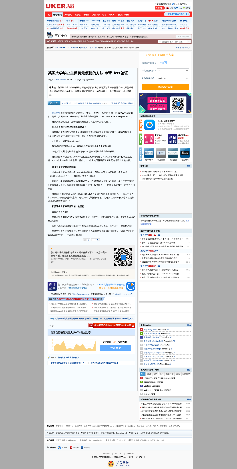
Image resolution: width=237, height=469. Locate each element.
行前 (168, 24)
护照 (118, 24)
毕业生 (68, 358)
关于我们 (106, 453)
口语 (104, 24)
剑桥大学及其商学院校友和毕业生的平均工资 (160, 255)
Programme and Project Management (159, 378)
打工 (140, 28)
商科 (87, 21)
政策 (122, 21)
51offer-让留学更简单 (166, 121)
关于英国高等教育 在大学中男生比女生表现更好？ (162, 239)
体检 (128, 28)
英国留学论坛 (174, 426)
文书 (49, 24)
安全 (144, 28)
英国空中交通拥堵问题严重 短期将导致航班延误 (76, 319)
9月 (156, 28)
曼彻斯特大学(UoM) (152, 337)
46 (170, 364)
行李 (134, 24)
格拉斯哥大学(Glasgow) (154, 360)
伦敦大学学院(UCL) (152, 333)
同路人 (111, 15)
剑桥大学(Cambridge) (153, 349)
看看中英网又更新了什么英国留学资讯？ (67, 363)
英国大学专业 (89, 426)
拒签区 (145, 37)
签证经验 (75, 37)
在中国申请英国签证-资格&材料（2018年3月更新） (162, 411)
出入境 (129, 24)
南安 (154, 24)
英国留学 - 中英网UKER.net (114, 457)
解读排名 (95, 28)
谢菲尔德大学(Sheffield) (154, 341)
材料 (118, 21)
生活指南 (183, 24)
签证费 (79, 41)
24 (174, 341)
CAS (89, 41)
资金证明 (99, 41)
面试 (57, 28)
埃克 (176, 28)
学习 (144, 21)
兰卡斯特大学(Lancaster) (154, 356)
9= (175, 356)
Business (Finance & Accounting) (157, 390)
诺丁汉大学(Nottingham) (154, 353)
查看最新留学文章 (183, 48)
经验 (108, 21)
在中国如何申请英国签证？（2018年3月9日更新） (162, 418)
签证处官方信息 (121, 37)
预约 (123, 41)
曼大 (158, 24)
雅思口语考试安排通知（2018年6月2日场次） (160, 270)
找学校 (77, 15)
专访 (49, 28)
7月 (149, 28)
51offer (62, 447)
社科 (81, 28)
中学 (72, 21)
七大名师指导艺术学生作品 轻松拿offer (157, 179)
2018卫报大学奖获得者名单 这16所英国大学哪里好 (162, 246)
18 (174, 353)
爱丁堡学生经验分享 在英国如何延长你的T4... (112, 304)
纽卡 (156, 21)
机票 (132, 21)
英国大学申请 (121, 426)
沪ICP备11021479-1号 (136, 457)
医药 (85, 28)
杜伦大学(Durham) (151, 345)
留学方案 (60, 24)
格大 (150, 24)
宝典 (61, 28)
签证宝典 (182, 135)
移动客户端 (184, 28)
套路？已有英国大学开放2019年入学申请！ (159, 243)
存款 (93, 41)
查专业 (86, 15)
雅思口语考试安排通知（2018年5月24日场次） (161, 274)
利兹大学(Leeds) (151, 330)
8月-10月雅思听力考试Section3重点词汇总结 (118, 319)
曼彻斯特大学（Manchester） (92, 440)
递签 (119, 41)
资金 (122, 24)
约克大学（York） (158, 440)
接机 (132, 28)
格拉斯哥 (185, 160)
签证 (164, 24)
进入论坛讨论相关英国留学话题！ (104, 363)
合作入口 (118, 453)
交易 (168, 28)
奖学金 (54, 24)
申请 (168, 21)
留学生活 (163, 426)
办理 (114, 24)
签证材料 (84, 37)
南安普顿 (173, 160)
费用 (53, 28)
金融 (81, 24)
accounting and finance (153, 382)
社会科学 (169, 374)
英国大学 (56, 113)
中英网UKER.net (61, 48)
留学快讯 (59, 426)
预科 (53, 21)
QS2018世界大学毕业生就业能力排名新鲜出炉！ (161, 262)
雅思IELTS (109, 426)
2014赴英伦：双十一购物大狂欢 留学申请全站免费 (162, 175)
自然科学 (186, 374)
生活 (164, 28)
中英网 (74, 447)
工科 (85, 24)
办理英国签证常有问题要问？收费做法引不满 (112, 307)
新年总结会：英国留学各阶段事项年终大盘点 (159, 172)
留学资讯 (57, 15)
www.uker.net (60, 80)
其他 (97, 24)
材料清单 (113, 41)
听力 (104, 28)
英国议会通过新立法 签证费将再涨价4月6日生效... (162, 415)
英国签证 (84, 48)
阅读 (108, 28)
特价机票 (140, 426)
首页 (49, 15)
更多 (189, 166)
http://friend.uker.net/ (123, 294)
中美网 (85, 447)
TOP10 (73, 24)
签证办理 (110, 37)
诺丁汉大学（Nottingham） (67, 440)
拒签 (118, 28)
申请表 (106, 41)
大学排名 (68, 15)
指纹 (84, 41)
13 (168, 330)
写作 (108, 24)
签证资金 (101, 37)
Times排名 (69, 426)
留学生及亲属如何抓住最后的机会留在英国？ (112, 311)
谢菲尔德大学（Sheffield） (139, 440)
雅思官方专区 (123, 15)
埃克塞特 (161, 160)
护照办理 (92, 37)
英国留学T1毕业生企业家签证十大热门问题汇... (69, 311)
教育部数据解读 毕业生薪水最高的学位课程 (159, 258)
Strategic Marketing (152, 386)
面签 (127, 41)
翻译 (66, 41)
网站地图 (130, 453)
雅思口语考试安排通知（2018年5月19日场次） (161, 277)
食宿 (144, 24)
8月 (152, 28)
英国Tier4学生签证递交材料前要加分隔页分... (68, 304)
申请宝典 (158, 135)
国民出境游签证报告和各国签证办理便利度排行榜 (161, 407)
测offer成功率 (72, 28)
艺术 (61, 21)
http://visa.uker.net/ (81, 294)
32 (171, 337)
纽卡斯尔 (149, 160)
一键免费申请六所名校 (175, 14)
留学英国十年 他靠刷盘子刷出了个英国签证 (68, 307)
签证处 (61, 41)
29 (174, 360)
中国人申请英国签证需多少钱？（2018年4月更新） (162, 404)
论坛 (104, 15)
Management (149, 394)
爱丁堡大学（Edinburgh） (116, 440)
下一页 (95, 240)
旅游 (140, 24)
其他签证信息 (135, 37)
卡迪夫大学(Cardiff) (152, 364)
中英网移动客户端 (162, 4)
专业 (57, 21)
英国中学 (96, 15)
